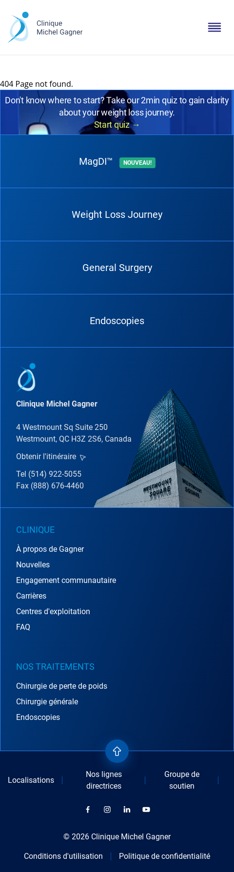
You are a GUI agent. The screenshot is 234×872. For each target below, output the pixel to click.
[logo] (45, 27)
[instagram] (107, 809)
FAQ (23, 627)
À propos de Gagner (50, 549)
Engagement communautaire (66, 580)
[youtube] (146, 809)
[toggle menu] (214, 27)
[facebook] (88, 809)
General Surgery (117, 267)
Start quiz (117, 124)
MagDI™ (117, 161)
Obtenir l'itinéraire (51, 456)
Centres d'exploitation (53, 611)
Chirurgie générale (47, 701)
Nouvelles (33, 564)
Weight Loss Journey (117, 214)
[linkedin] (126, 809)
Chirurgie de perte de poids (61, 686)
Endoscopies (117, 321)
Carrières (31, 596)
